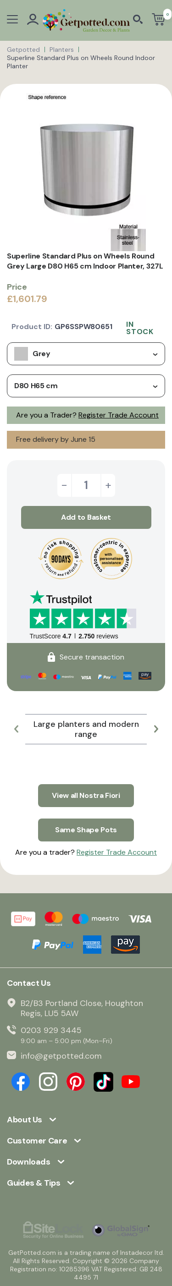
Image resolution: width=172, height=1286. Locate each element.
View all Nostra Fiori (86, 795)
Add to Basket (86, 517)
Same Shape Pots (86, 830)
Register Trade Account (118, 415)
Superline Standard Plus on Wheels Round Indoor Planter (81, 62)
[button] (16, 729)
